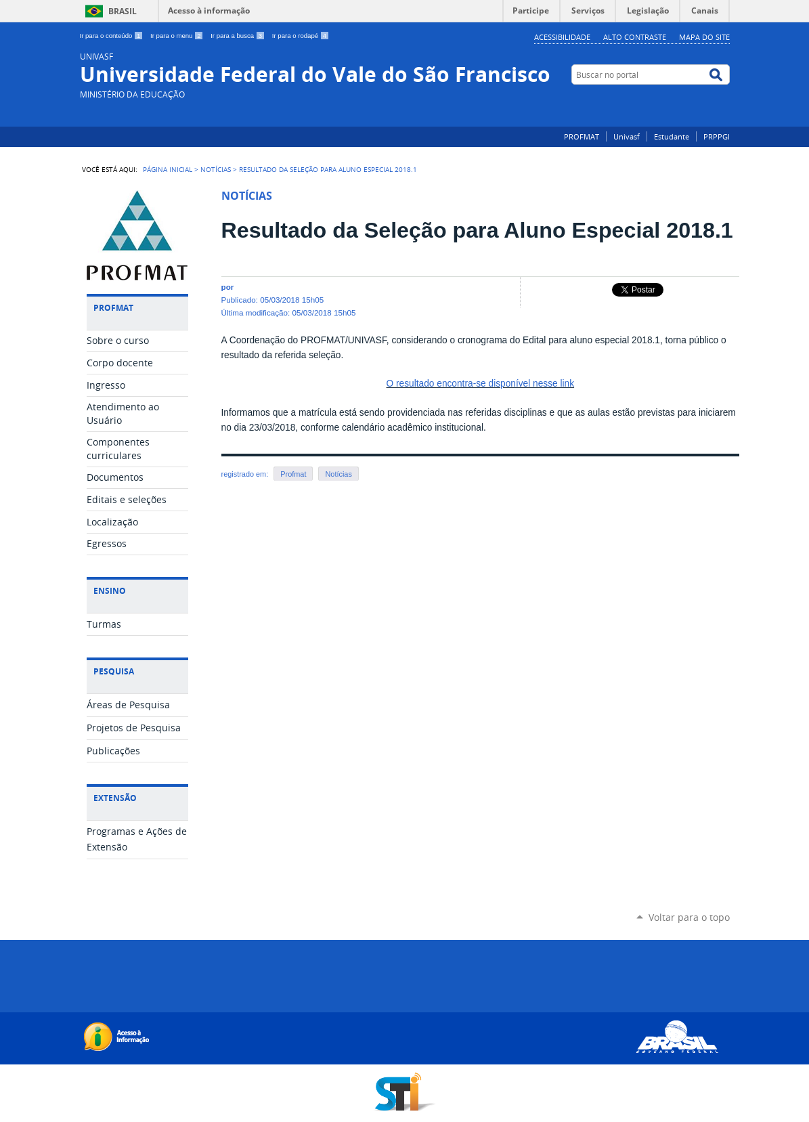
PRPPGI (716, 136)
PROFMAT (581, 136)
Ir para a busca (239, 35)
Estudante (671, 136)
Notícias (215, 169)
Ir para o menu (177, 35)
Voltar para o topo (689, 917)
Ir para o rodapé (300, 35)
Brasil (122, 11)
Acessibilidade (562, 37)
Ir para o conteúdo (113, 35)
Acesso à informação (209, 10)
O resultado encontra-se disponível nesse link (481, 384)
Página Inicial (167, 169)
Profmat (293, 474)
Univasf (626, 136)
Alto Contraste (634, 37)
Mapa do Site (704, 37)
